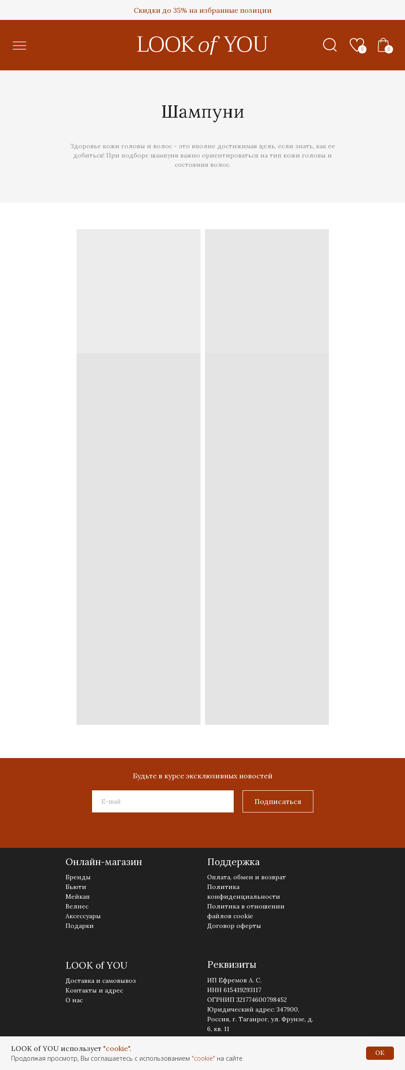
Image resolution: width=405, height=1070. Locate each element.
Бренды (78, 877)
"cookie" (116, 1048)
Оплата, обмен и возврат (246, 877)
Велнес (77, 906)
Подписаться (278, 801)
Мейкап (78, 897)
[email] (163, 801)
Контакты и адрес (94, 990)
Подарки (80, 926)
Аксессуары (83, 916)
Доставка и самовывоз (101, 981)
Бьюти (76, 887)
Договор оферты (234, 926)
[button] (19, 46)
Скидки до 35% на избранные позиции (203, 10)
